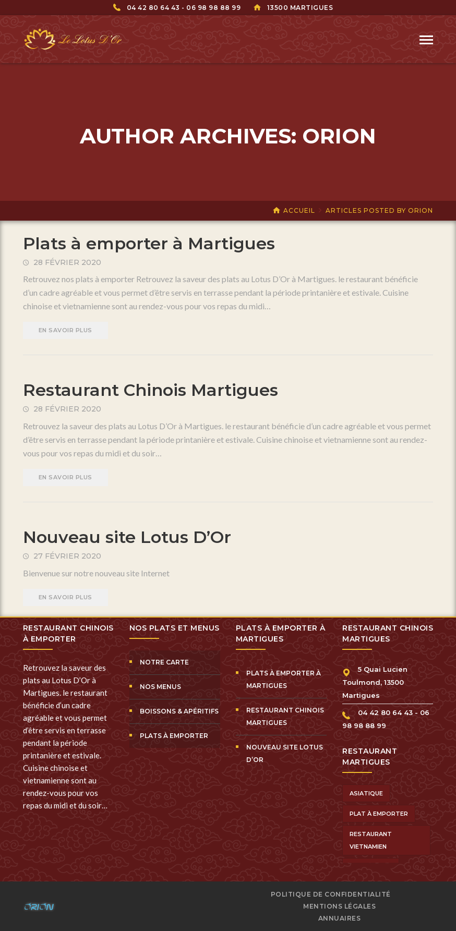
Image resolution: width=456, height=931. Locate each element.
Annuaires (339, 918)
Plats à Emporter (174, 736)
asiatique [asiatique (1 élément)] (366, 793)
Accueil (299, 210)
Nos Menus (160, 687)
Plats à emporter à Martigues (149, 243)
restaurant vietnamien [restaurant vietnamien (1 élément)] (371, 840)
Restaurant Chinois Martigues (150, 390)
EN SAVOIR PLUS (65, 330)
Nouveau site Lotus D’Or (127, 537)
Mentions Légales (339, 906)
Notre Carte (164, 662)
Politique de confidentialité (331, 894)
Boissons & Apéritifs (179, 711)
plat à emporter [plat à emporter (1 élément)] (379, 813)
